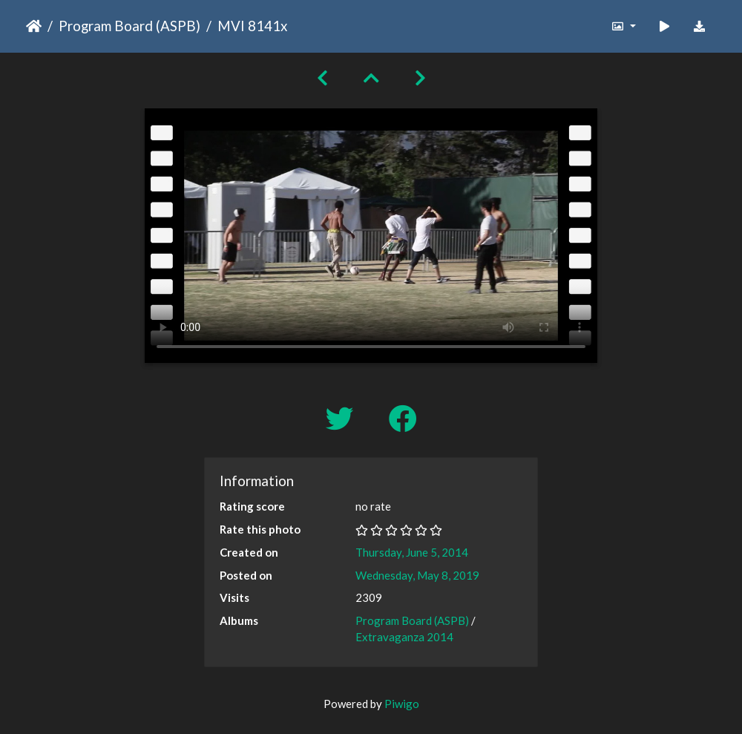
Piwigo (401, 703)
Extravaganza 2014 (404, 636)
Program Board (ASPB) (129, 25)
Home (34, 26)
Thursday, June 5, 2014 (411, 552)
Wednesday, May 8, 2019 (417, 575)
